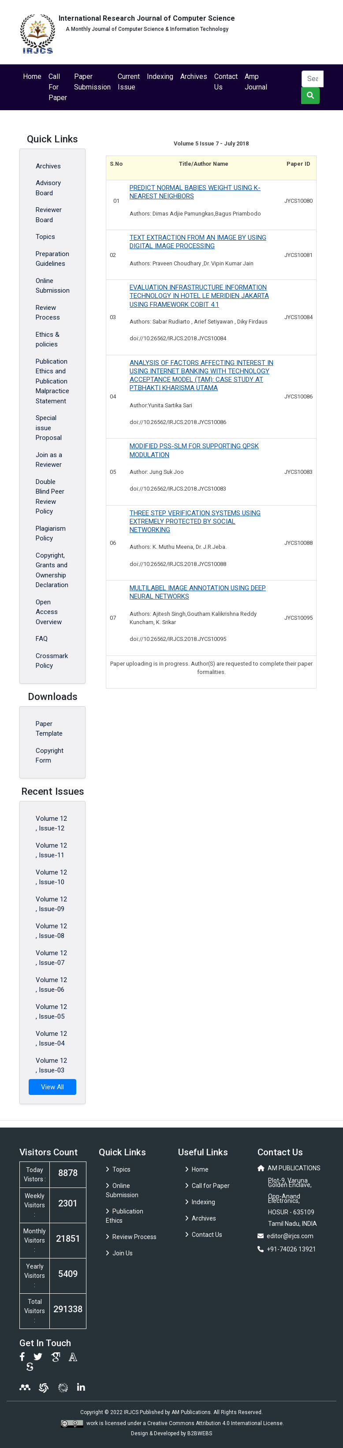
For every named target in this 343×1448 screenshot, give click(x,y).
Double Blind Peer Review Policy (50, 497)
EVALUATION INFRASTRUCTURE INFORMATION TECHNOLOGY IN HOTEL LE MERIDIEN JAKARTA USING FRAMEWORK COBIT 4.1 (199, 295)
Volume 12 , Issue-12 (51, 824)
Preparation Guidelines (52, 259)
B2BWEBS (199, 1433)
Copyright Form (49, 756)
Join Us (119, 1253)
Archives (193, 76)
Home (32, 76)
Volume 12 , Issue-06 (51, 985)
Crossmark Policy (52, 661)
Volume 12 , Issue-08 (51, 931)
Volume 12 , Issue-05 (51, 1012)
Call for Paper (207, 1185)
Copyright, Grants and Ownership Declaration (52, 570)
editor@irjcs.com (290, 1236)
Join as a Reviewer (49, 460)
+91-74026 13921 (291, 1249)
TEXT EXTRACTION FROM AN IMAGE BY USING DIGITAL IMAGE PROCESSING (198, 242)
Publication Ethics (124, 1216)
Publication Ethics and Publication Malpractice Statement (52, 381)
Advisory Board (48, 188)
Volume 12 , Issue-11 (51, 850)
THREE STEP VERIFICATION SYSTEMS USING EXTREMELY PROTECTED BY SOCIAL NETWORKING (195, 521)
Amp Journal (256, 81)
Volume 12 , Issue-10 (51, 877)
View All (52, 1087)
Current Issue (129, 81)
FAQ (42, 639)
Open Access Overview (49, 612)
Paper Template (49, 729)
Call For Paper (57, 87)
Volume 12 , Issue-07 (51, 958)
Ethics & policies (48, 340)
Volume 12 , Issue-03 (51, 1066)
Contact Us (226, 81)
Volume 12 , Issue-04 (51, 1039)
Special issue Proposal (49, 428)
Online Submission (53, 286)
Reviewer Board (49, 215)
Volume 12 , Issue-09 (51, 904)
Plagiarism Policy (51, 534)
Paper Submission (92, 81)
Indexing (160, 76)
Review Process (48, 313)
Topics (45, 237)
